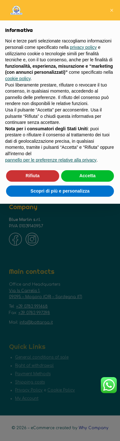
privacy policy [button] (83, 47)
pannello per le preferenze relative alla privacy (51, 160)
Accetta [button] (87, 175)
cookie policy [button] (17, 78)
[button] (112, 10)
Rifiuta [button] (33, 175)
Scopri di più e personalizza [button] (59, 191)
